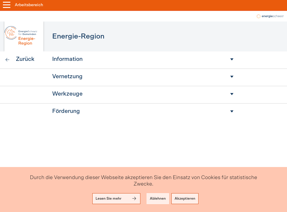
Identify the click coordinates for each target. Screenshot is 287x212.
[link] (19, 60)
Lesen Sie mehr (116, 198)
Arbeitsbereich (29, 5)
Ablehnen (158, 198)
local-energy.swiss (269, 16)
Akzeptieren (185, 198)
